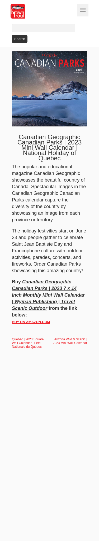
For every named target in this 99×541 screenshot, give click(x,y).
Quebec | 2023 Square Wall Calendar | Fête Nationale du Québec (28, 343)
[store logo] (28, 11)
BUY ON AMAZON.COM (31, 322)
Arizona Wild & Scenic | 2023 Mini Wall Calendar (70, 341)
